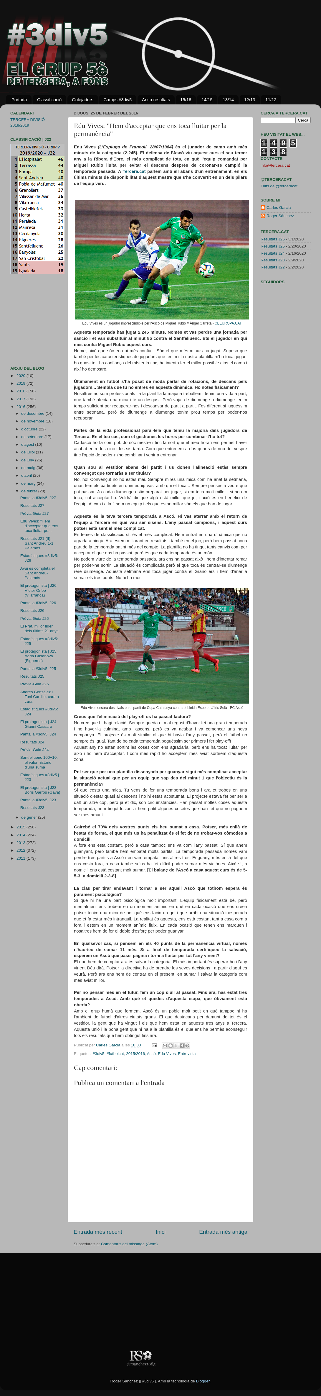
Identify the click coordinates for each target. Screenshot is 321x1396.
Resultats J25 (32, 676)
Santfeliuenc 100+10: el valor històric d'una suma (39, 762)
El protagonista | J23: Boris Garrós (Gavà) (40, 789)
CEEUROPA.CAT (228, 323)
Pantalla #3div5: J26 (38, 603)
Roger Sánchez (280, 216)
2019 (21, 383)
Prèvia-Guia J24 (34, 750)
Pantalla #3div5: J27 (38, 498)
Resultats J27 (32, 505)
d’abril (27, 475)
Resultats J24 (32, 742)
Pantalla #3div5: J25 (38, 668)
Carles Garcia (108, 1045)
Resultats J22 (273, 267)
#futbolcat (115, 1053)
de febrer (29, 491)
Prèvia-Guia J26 (34, 618)
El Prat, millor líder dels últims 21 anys (39, 628)
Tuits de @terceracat (279, 186)
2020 (21, 375)
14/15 (207, 99)
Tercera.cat (134, 171)
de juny (28, 460)
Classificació (49, 99)
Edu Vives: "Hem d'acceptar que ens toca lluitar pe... (39, 526)
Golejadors (82, 99)
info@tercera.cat (275, 165)
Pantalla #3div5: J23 (38, 800)
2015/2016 (135, 1053)
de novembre (33, 421)
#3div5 (99, 1053)
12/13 (249, 99)
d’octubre (30, 429)
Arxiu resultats (156, 99)
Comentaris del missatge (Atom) (129, 1244)
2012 (21, 850)
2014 (21, 835)
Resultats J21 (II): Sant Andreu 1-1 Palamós (37, 543)
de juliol (28, 452)
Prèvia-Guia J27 (34, 513)
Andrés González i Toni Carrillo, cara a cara (39, 697)
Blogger (203, 1381)
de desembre (33, 413)
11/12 (271, 99)
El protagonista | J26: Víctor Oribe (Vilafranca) (39, 590)
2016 (21, 406)
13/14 (228, 99)
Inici (161, 1232)
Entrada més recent (98, 1232)
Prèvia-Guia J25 (34, 684)
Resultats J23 (32, 807)
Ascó (151, 1053)
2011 (21, 858)
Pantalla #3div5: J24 (38, 734)
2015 (21, 827)
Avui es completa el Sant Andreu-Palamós (37, 573)
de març (29, 483)
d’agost (28, 444)
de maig (29, 468)
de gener (29, 817)
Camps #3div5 (117, 99)
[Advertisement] (28, 320)
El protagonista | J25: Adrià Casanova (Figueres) (39, 656)
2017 (21, 399)
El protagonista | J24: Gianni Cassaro (39, 724)
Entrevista (187, 1053)
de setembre (32, 437)
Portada (19, 99)
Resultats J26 (32, 610)
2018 (21, 391)
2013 (21, 842)
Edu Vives (167, 1053)
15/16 (185, 99)
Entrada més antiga (223, 1232)
